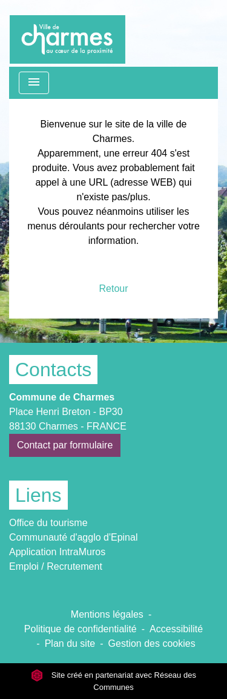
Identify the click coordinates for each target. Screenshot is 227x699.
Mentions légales (107, 614)
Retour (113, 288)
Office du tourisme (48, 523)
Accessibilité (176, 629)
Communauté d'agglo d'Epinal (73, 537)
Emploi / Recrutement (55, 566)
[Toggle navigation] (34, 83)
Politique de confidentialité (80, 629)
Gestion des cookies (152, 643)
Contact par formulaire (65, 445)
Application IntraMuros (57, 552)
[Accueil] (67, 33)
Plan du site (70, 643)
